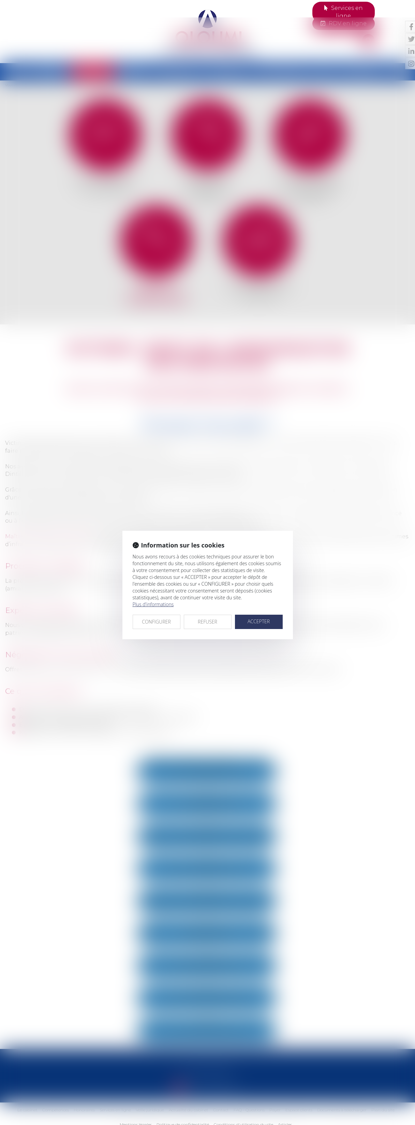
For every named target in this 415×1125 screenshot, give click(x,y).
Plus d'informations (153, 587)
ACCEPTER (259, 604)
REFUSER (207, 604)
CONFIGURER (156, 604)
